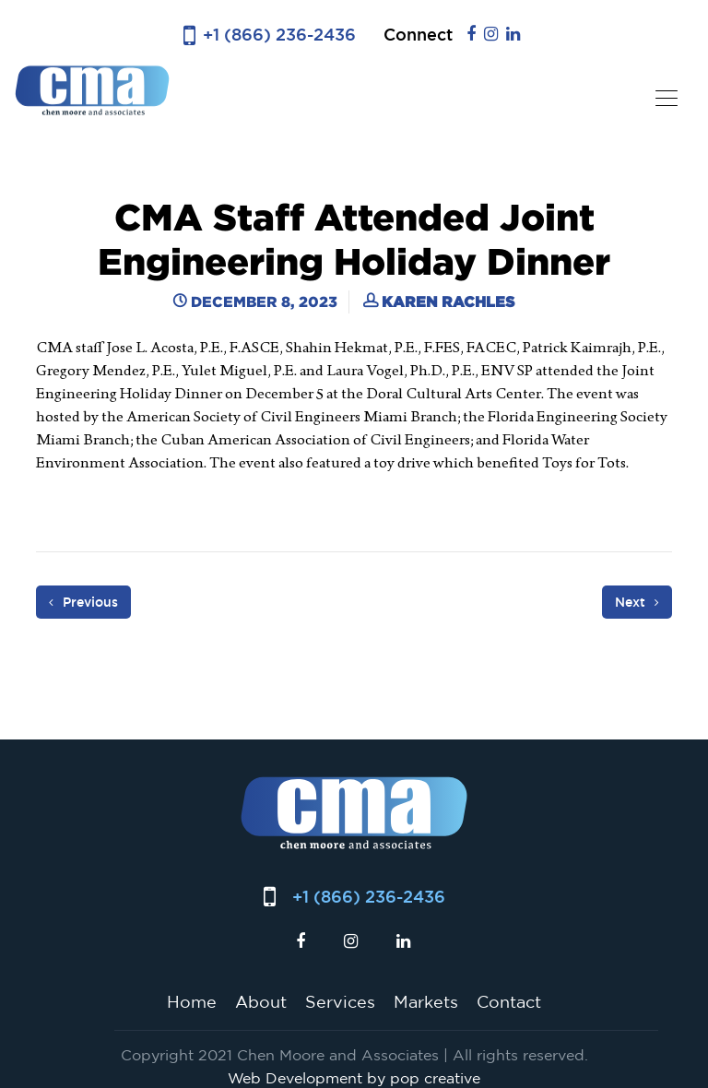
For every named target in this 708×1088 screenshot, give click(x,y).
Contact (509, 1001)
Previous (83, 602)
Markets (426, 1001)
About (261, 1001)
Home (192, 1001)
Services (340, 1001)
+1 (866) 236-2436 (279, 34)
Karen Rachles (448, 301)
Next (637, 602)
